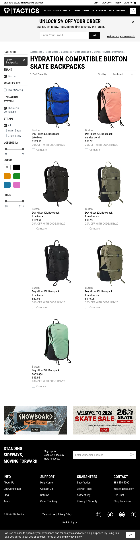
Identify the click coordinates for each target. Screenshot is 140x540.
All (7, 125)
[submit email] (132, 454)
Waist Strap (12, 130)
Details (39, 2)
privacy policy (74, 536)
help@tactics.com (124, 488)
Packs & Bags (51, 52)
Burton (9, 76)
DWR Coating (13, 90)
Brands (120, 10)
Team (7, 501)
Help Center (47, 482)
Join (94, 35)
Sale (111, 10)
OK (131, 534)
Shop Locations (122, 501)
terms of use (54, 536)
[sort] (123, 74)
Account (107, 2)
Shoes (85, 10)
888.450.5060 (121, 482)
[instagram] (98, 515)
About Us (9, 482)
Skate (47, 10)
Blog (6, 495)
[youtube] (122, 515)
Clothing (74, 10)
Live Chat (119, 495)
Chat (97, 2)
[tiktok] (110, 515)
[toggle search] (133, 11)
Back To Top (70, 522)
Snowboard (60, 10)
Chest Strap (12, 135)
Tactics (21, 10)
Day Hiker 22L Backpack (110, 111)
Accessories (99, 10)
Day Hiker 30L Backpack (57, 111)
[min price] (9, 206)
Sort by (102, 74)
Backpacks (66, 52)
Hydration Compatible (11, 110)
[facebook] (133, 515)
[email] (104, 455)
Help (118, 2)
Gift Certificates (12, 488)
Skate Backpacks (15, 60)
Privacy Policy (65, 514)
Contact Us (46, 488)
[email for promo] (64, 35)
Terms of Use (48, 514)
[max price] (23, 206)
